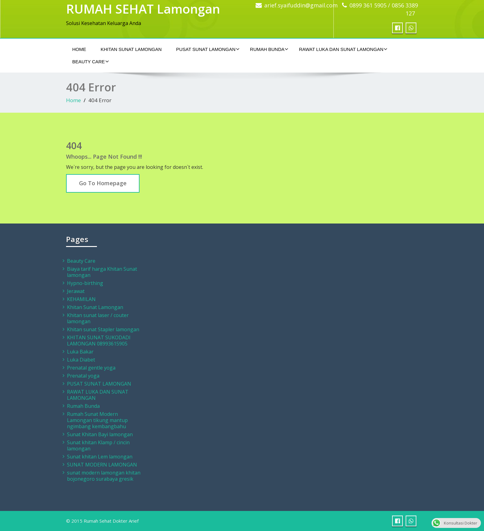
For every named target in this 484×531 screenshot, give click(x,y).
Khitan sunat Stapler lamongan (103, 329)
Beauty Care (90, 61)
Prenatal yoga (83, 375)
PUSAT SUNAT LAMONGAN (208, 49)
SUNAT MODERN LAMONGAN (102, 464)
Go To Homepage (103, 183)
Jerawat (76, 291)
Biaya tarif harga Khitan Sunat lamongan (102, 272)
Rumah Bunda (269, 49)
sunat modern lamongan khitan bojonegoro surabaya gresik (103, 475)
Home (79, 49)
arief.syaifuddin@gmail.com (301, 5)
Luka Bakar (80, 351)
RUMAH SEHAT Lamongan (143, 8)
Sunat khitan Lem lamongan (99, 456)
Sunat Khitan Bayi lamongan (100, 434)
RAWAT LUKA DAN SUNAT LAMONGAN (343, 49)
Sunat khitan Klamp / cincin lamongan (98, 445)
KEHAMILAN (81, 299)
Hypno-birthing (85, 283)
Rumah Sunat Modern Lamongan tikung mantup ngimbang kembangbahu (97, 420)
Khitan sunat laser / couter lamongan (98, 318)
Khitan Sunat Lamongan (131, 49)
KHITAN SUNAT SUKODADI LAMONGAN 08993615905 (99, 340)
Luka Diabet (81, 359)
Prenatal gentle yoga (91, 367)
